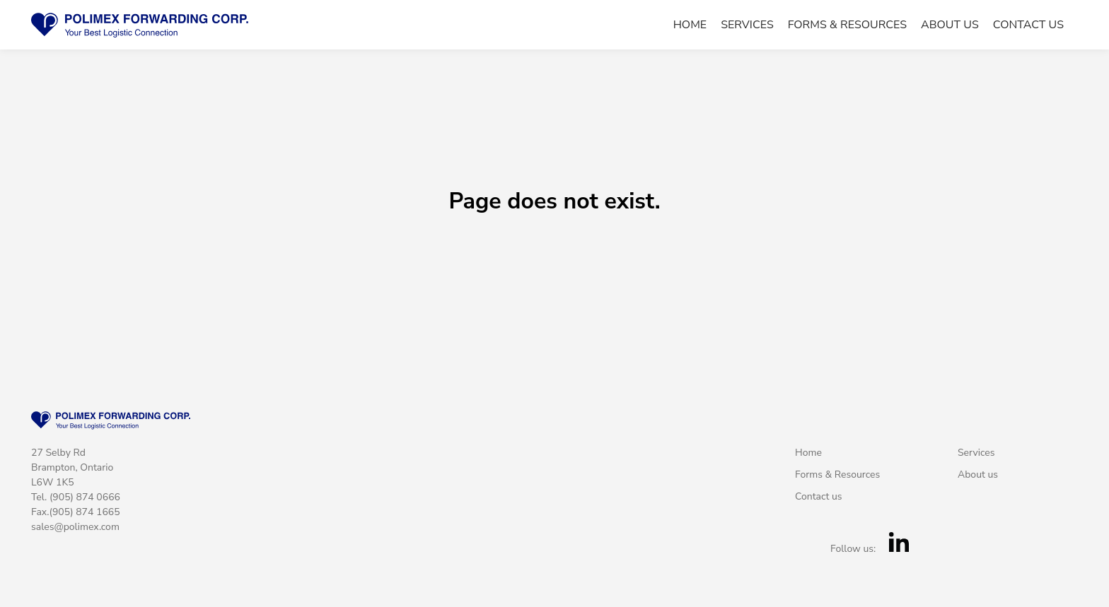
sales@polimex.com (75, 527)
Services (747, 25)
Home (690, 25)
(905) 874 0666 (85, 497)
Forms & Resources (847, 25)
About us (950, 25)
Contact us (1028, 25)
